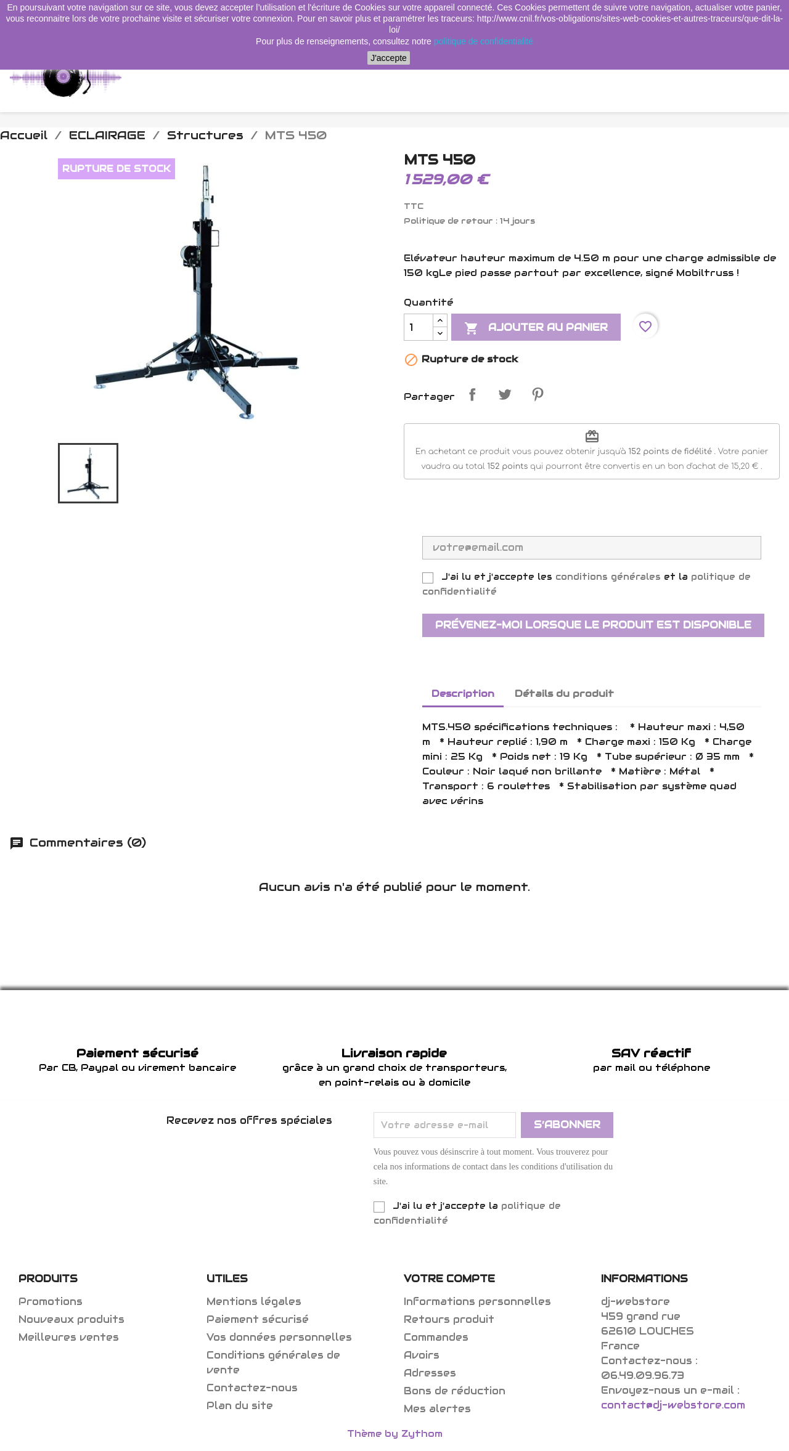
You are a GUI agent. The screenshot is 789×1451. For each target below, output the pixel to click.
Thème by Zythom (395, 1433)
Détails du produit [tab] (564, 693)
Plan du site (239, 1405)
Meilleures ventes (68, 1337)
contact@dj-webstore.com (673, 1405)
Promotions (50, 1301)
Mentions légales (253, 1301)
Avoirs (421, 1355)
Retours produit (449, 1319)
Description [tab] (462, 693)
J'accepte (388, 58)
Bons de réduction (454, 1390)
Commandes (436, 1337)
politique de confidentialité (483, 41)
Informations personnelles (477, 1301)
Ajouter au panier (536, 328)
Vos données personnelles (279, 1337)
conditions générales (608, 576)
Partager (472, 394)
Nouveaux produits (71, 1319)
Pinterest (537, 394)
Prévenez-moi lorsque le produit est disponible (593, 625)
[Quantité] (418, 327)
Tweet (505, 394)
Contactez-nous (252, 1387)
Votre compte (449, 1278)
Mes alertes (437, 1408)
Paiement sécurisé (257, 1319)
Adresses (430, 1373)
